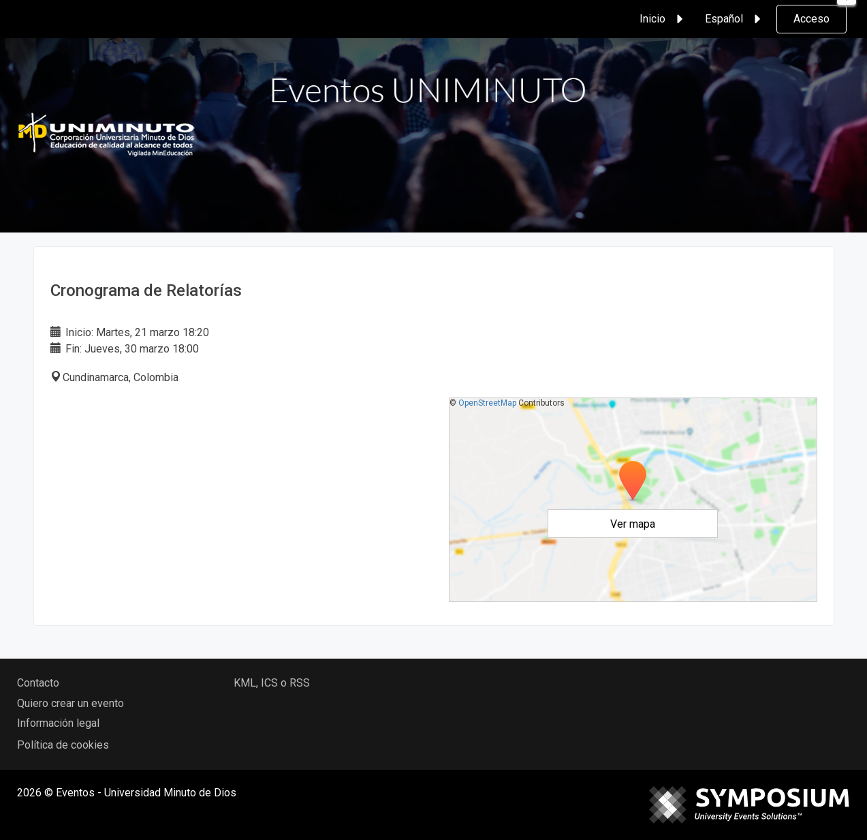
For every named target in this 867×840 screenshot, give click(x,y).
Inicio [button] (663, 19)
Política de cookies (63, 744)
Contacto (38, 682)
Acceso (811, 18)
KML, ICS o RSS (272, 682)
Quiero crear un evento (70, 703)
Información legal (58, 723)
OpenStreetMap (487, 403)
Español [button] (735, 19)
